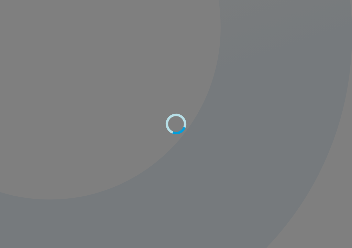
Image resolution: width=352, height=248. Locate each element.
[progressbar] (176, 124)
